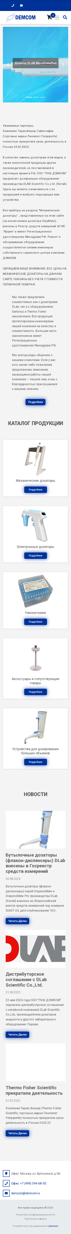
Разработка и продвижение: (35, 1225)
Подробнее (35, 402)
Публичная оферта (35, 1218)
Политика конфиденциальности (35, 1214)
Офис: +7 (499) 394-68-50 (28, 1183)
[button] (8, 64)
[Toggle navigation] (57, 17)
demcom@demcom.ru (25, 1193)
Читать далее (17, 921)
